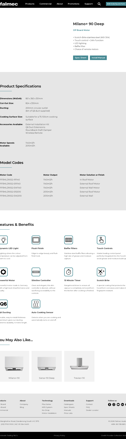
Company (24, 404)
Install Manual (98, 58)
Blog (22, 407)
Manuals (67, 410)
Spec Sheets (69, 407)
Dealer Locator (92, 410)
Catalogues (68, 404)
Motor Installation (49, 413)
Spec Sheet (80, 58)
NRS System (47, 407)
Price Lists (68, 413)
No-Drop (45, 410)
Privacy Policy (59, 435)
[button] (29, 4)
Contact (89, 404)
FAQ (88, 407)
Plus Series (46, 404)
